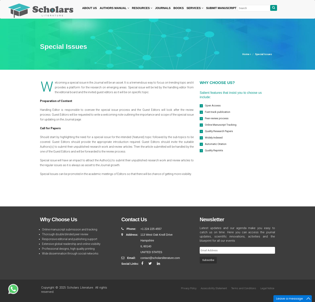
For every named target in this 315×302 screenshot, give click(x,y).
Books (178, 8)
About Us (89, 8)
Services (194, 8)
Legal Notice (267, 288)
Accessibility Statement (214, 288)
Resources (142, 8)
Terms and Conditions (243, 288)
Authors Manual (114, 8)
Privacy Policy (188, 288)
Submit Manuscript (221, 8)
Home (246, 54)
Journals (163, 8)
